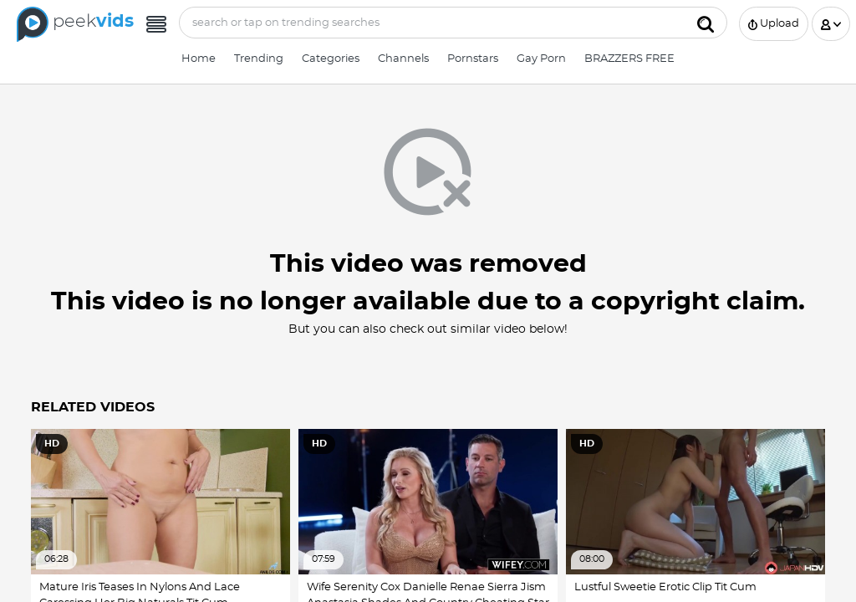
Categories (330, 59)
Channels (403, 59)
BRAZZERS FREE (629, 59)
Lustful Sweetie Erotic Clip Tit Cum (665, 587)
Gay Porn (541, 59)
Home (198, 59)
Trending (258, 59)
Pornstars (472, 59)
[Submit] (705, 23)
